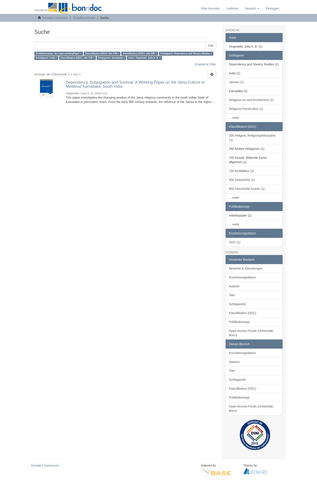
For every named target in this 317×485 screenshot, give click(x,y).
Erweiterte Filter (205, 64)
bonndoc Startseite (55, 18)
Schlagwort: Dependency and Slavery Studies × (186, 53)
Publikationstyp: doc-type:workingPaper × (58, 53)
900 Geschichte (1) (242, 180)
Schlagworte (237, 304)
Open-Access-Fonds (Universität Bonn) (251, 333)
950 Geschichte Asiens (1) (247, 188)
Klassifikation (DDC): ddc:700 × (102, 53)
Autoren (234, 286)
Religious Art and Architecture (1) (251, 100)
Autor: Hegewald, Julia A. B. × (144, 58)
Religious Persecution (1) (246, 109)
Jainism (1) (236, 82)
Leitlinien (232, 8)
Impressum (51, 465)
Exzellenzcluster (84, 18)
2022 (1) (234, 242)
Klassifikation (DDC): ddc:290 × (140, 53)
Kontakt (36, 465)
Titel (232, 295)
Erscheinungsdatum (242, 277)
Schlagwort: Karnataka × (111, 58)
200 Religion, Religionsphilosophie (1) (252, 138)
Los (210, 45)
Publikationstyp (239, 322)
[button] (252, 8)
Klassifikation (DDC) (242, 313)
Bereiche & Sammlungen (246, 268)
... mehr (234, 117)
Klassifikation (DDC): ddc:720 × (77, 58)
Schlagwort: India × (46, 58)
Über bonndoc (210, 8)
